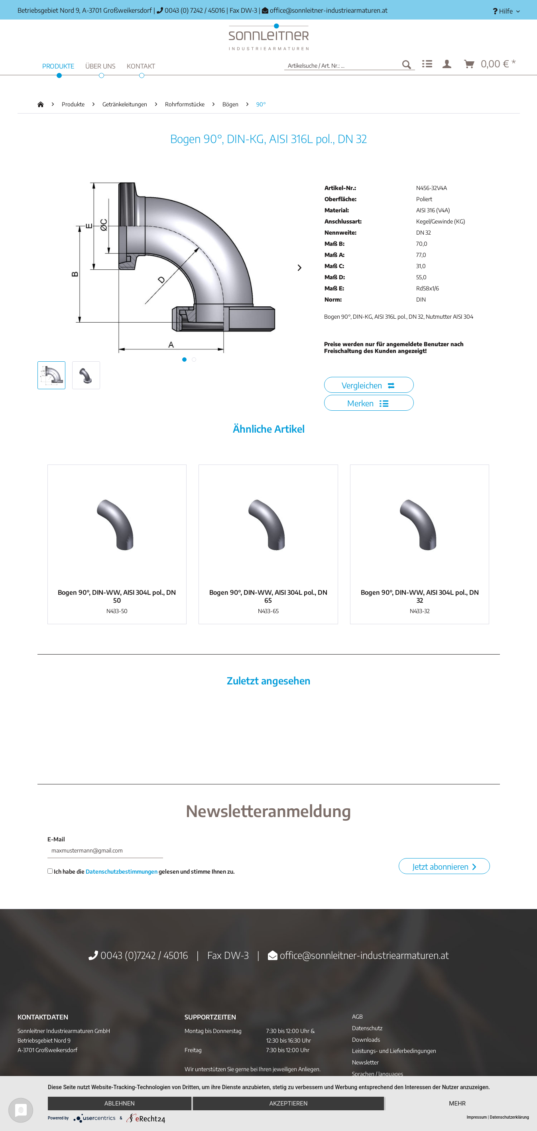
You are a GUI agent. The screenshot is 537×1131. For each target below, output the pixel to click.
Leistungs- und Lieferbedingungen (394, 1050)
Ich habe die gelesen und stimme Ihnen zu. (141, 871)
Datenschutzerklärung (509, 1117)
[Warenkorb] (490, 64)
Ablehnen (119, 1103)
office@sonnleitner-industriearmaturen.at (329, 10)
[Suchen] (406, 64)
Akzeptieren (288, 1103)
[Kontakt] (141, 65)
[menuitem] (503, 11)
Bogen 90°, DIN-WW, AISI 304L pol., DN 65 (268, 596)
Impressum (477, 1117)
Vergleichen (368, 385)
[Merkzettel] (427, 64)
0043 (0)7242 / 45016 (138, 955)
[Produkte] (58, 65)
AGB (357, 1016)
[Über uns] (100, 65)
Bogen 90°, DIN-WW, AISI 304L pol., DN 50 (117, 596)
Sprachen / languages (377, 1073)
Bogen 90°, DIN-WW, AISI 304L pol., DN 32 (420, 596)
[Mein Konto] (448, 64)
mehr (457, 1103)
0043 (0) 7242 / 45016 (191, 10)
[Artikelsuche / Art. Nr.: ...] (349, 64)
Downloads (366, 1039)
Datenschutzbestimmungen (121, 871)
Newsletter (365, 1062)
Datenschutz (367, 1028)
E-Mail (56, 839)
